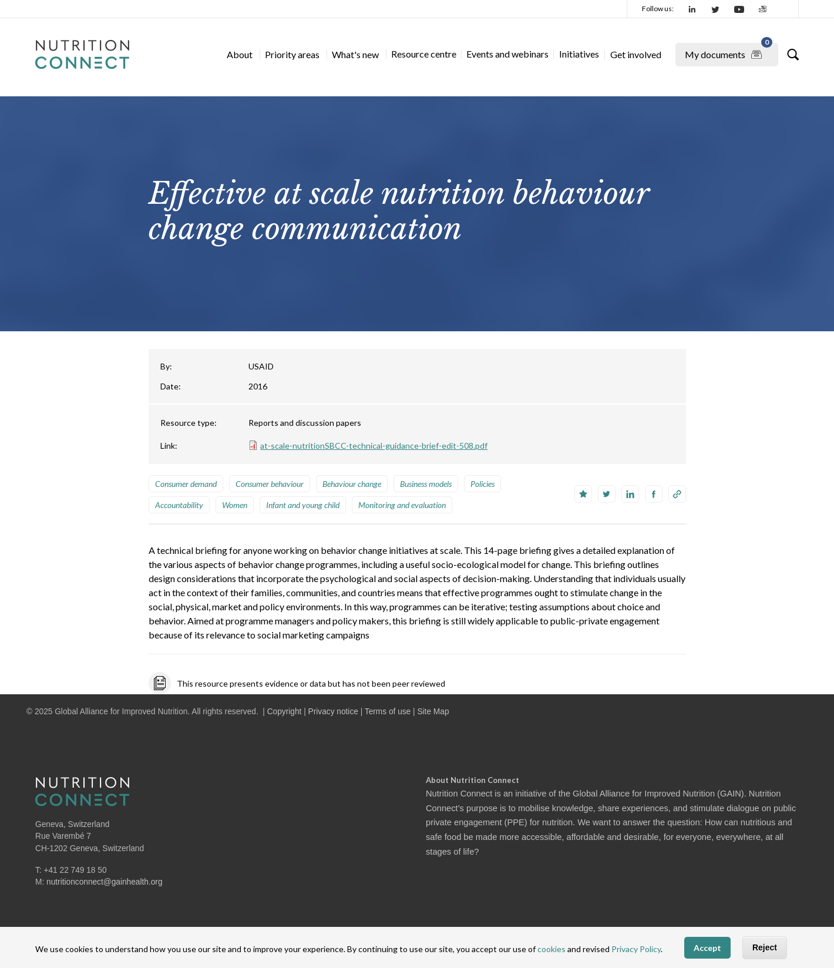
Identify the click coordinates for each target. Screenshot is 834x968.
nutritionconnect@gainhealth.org (104, 882)
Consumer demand (186, 484)
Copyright (284, 711)
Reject (764, 947)
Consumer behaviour (270, 484)
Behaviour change (351, 484)
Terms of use (388, 711)
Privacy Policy (636, 949)
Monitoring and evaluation (402, 505)
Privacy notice (333, 711)
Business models (426, 484)
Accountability (179, 505)
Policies (482, 484)
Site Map (433, 711)
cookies (551, 949)
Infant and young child (302, 505)
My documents (728, 52)
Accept (707, 948)
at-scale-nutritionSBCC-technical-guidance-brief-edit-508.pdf (373, 446)
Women (234, 505)
